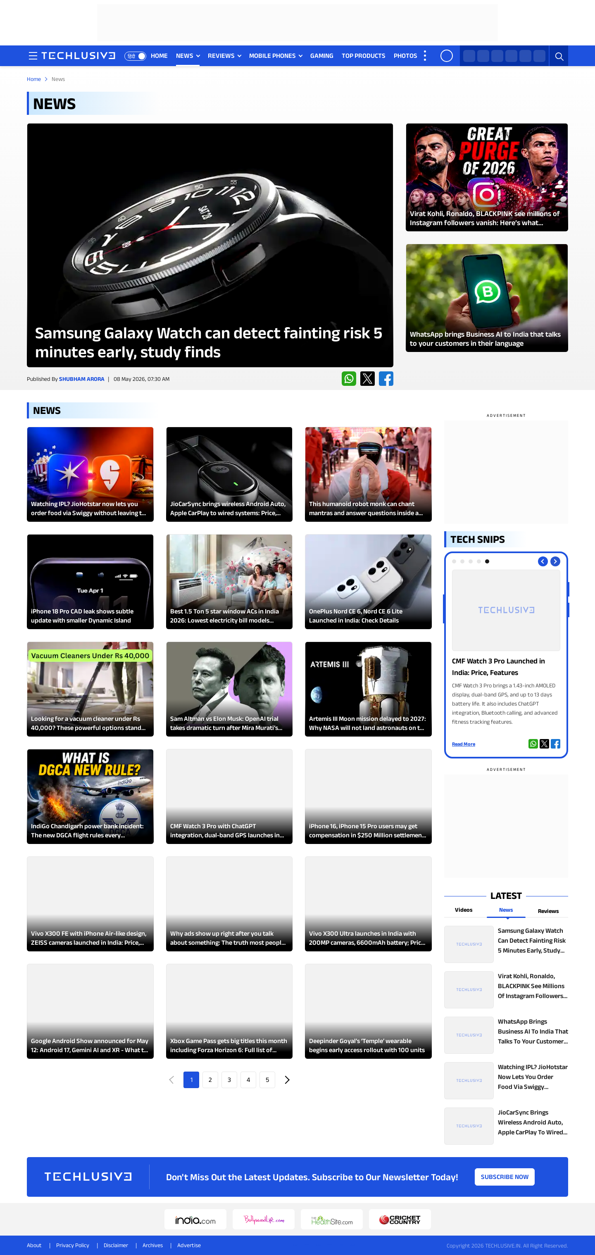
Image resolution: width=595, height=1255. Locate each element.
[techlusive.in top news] (506, 944)
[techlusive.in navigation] (33, 56)
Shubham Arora (82, 379)
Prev (172, 1080)
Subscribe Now (505, 1176)
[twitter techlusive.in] (483, 56)
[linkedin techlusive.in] (539, 56)
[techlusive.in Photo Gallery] (506, 648)
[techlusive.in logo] (78, 56)
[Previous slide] (543, 561)
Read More (463, 743)
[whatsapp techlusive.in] (469, 56)
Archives (153, 1245)
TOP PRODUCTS (364, 55)
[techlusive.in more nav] (425, 55)
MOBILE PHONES (272, 55)
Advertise (189, 1245)
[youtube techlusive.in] (525, 56)
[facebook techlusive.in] (497, 56)
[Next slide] (555, 561)
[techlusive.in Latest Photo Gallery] (487, 177)
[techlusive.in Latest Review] (210, 245)
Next (286, 1080)
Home (34, 79)
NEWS (184, 55)
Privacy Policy (72, 1245)
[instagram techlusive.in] (511, 56)
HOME (159, 55)
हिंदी (131, 56)
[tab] (454, 561)
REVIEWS (221, 55)
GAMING (321, 55)
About (34, 1245)
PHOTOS (405, 55)
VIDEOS (436, 55)
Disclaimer (116, 1245)
